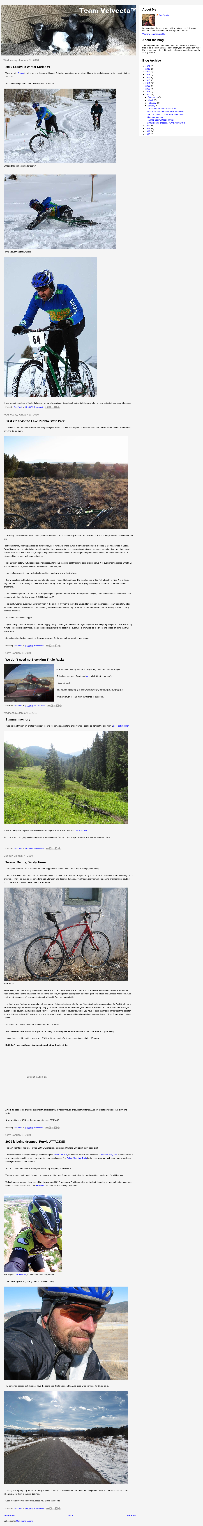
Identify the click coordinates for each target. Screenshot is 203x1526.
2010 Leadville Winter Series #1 (27, 67)
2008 (148, 128)
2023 (148, 69)
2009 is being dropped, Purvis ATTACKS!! (35, 1141)
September (153, 97)
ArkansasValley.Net (108, 1155)
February (152, 103)
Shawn (21, 73)
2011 (148, 91)
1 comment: (39, 407)
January (152, 106)
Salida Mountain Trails (77, 1158)
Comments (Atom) (24, 1521)
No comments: (40, 706)
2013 (148, 86)
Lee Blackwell (81, 830)
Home (70, 1515)
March (151, 100)
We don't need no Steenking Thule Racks (35, 659)
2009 (148, 125)
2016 (148, 77)
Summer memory (17, 719)
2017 (148, 74)
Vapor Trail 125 (60, 1155)
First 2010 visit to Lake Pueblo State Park (35, 421)
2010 (148, 94)
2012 (148, 89)
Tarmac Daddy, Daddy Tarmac (26, 862)
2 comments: (39, 848)
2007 (148, 131)
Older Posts (131, 1515)
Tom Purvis (164, 15)
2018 (148, 72)
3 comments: (39, 646)
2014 (148, 83)
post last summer (121, 726)
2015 (148, 80)
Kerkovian (41, 1185)
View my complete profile (153, 34)
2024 (148, 66)
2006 (148, 134)
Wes (88, 676)
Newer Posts (9, 1515)
